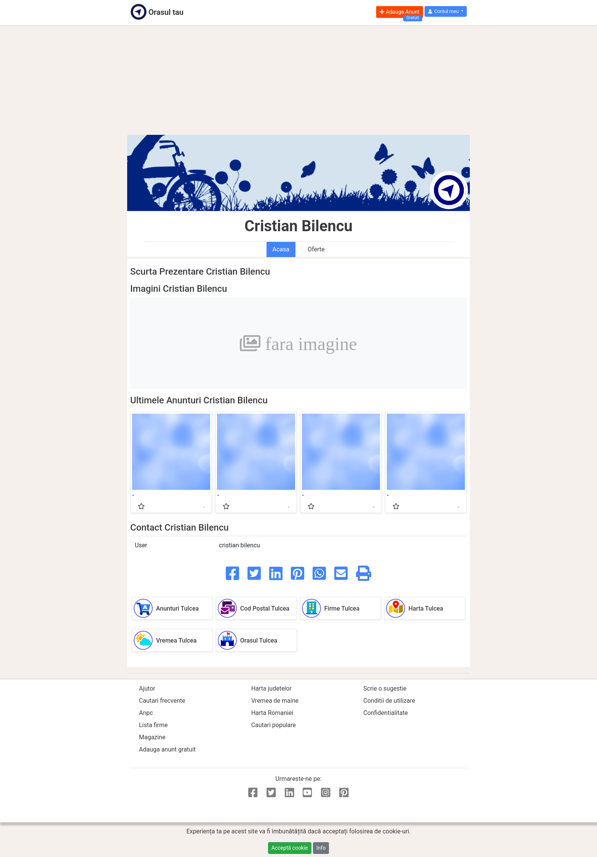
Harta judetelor (271, 688)
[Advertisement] (298, 80)
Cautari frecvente (162, 700)
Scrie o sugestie (384, 688)
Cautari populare (273, 725)
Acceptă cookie (289, 848)
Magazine (152, 737)
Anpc (146, 712)
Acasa (281, 249)
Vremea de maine (274, 700)
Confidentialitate (385, 712)
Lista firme (153, 725)
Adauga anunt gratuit (167, 749)
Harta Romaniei (272, 712)
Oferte (316, 249)
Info (321, 848)
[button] (446, 11)
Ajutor (147, 688)
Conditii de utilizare (389, 700)
